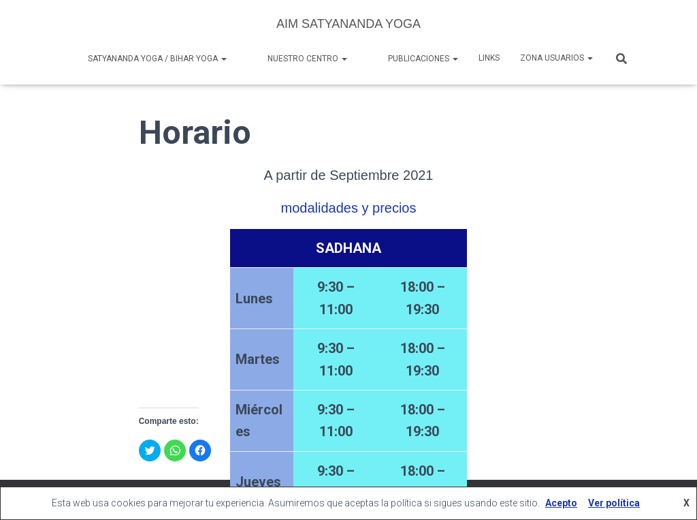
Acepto (561, 503)
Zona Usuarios (556, 58)
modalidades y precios (348, 207)
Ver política (614, 503)
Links (489, 58)
